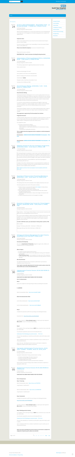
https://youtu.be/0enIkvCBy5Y (34, 300)
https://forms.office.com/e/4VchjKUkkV (31, 316)
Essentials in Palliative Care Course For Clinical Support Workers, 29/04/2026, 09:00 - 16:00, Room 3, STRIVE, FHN (33, 204)
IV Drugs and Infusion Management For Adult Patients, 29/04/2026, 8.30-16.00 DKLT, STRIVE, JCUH (33, 235)
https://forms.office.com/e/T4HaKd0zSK (24, 400)
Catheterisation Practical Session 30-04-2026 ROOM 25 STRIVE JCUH (33, 271)
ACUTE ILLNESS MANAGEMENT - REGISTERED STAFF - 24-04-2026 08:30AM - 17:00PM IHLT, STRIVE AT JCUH (33, 25)
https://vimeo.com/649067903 (35, 389)
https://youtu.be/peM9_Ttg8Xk (35, 292)
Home (11, 15)
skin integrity (38, 187)
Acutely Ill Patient (56, 21)
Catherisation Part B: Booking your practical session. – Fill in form (30, 333)
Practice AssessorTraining (58, 31)
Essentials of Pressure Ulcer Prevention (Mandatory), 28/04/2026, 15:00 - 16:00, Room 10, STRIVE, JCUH (32, 176)
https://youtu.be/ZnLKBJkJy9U (35, 305)
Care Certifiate (56, 23)
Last (49, 435)
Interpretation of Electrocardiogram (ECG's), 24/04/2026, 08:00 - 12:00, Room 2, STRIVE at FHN (33, 58)
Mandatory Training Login (61, 1)
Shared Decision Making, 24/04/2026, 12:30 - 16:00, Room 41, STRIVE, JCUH (32, 86)
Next (46, 435)
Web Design (58, 452)
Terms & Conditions (13, 454)
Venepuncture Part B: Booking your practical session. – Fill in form (29, 418)
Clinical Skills (55, 25)
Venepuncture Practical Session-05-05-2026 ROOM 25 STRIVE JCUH (33, 368)
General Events (56, 29)
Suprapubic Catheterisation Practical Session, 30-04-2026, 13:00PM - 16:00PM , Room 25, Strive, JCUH (32, 348)
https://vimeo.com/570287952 (34, 383)
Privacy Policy (20, 454)
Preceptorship (56, 33)
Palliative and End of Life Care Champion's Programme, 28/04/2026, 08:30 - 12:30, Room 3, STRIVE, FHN (33, 146)
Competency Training (57, 27)
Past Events (55, 35)
